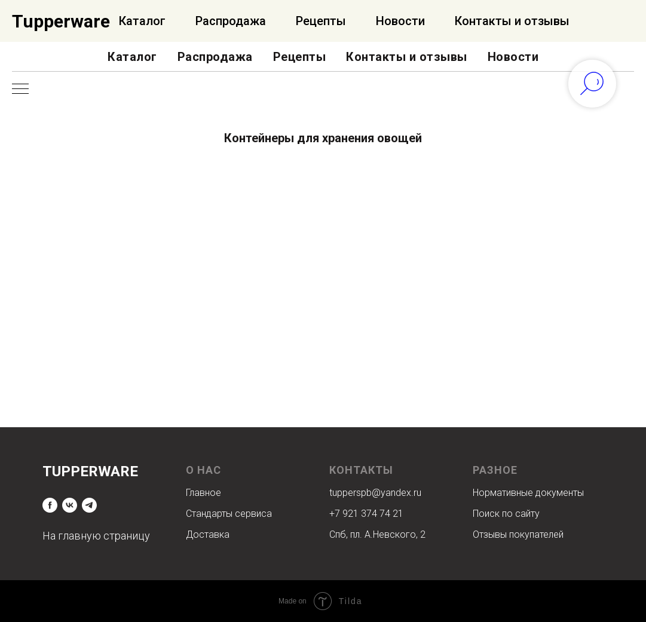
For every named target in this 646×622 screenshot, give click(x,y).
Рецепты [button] (299, 57)
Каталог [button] (132, 57)
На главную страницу (96, 535)
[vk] (69, 505)
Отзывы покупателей (518, 534)
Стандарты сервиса (229, 513)
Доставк (205, 534)
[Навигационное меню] (20, 90)
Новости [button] (513, 57)
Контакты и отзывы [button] (406, 57)
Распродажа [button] (215, 57)
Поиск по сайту (506, 513)
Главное (203, 492)
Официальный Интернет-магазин (115, 21)
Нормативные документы (528, 492)
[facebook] (49, 505)
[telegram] (89, 505)
